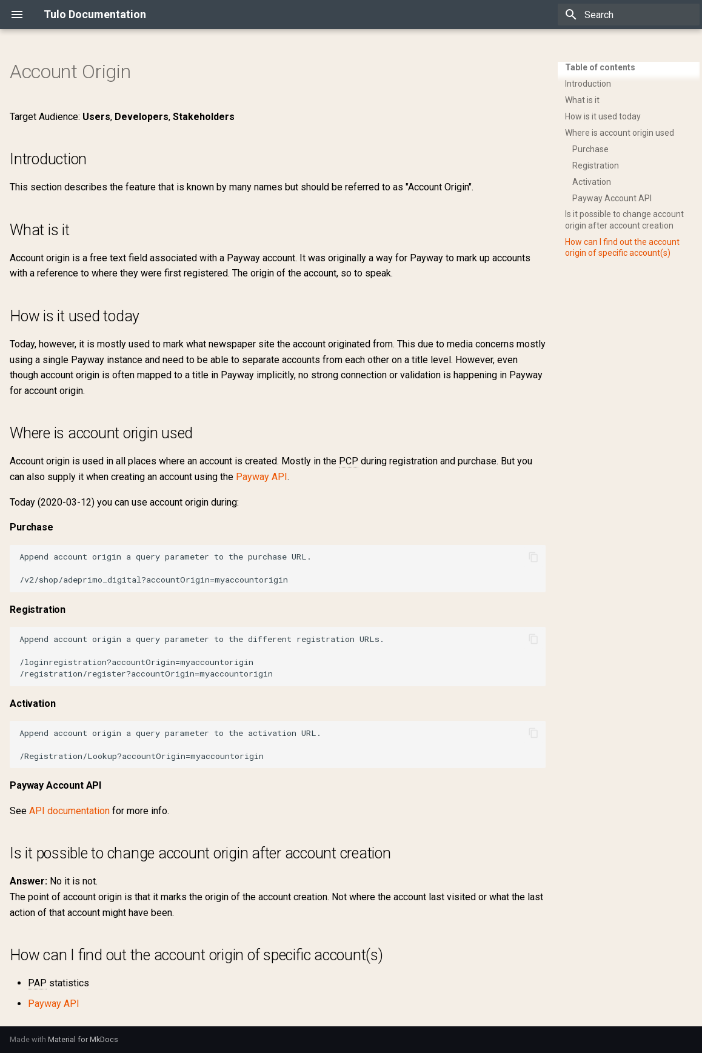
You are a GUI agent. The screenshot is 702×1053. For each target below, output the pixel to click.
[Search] (629, 14)
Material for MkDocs (83, 1039)
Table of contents (600, 67)
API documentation (69, 811)
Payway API (261, 477)
